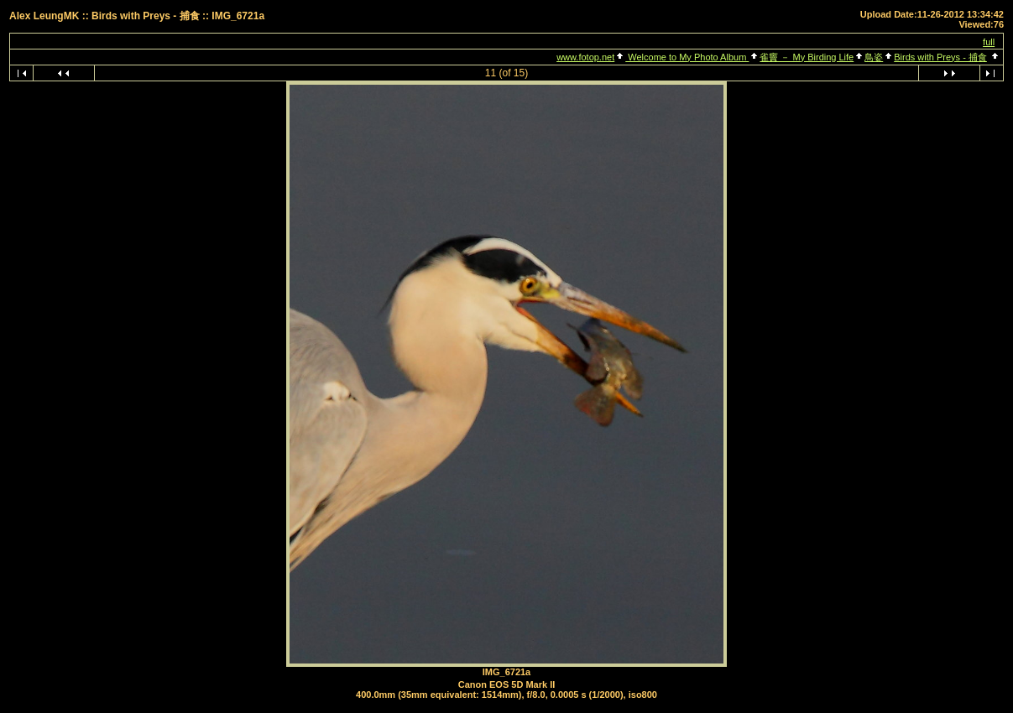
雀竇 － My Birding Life (807, 57)
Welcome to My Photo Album (687, 57)
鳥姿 (873, 57)
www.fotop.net (585, 57)
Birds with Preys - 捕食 (940, 57)
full (989, 42)
